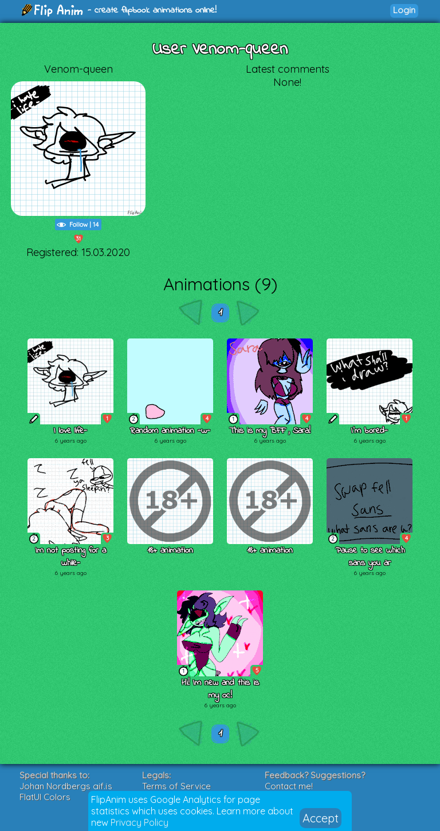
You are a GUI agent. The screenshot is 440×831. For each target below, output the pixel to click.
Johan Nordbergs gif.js (65, 786)
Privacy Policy (139, 822)
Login (404, 10)
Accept (320, 818)
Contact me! (289, 786)
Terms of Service (176, 786)
